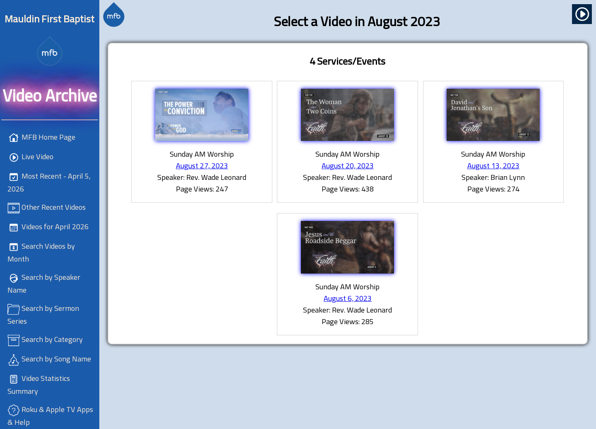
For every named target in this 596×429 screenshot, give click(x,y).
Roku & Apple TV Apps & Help (50, 415)
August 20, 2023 (348, 165)
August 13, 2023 (493, 165)
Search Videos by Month (41, 252)
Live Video (37, 156)
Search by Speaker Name (43, 283)
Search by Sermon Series (43, 314)
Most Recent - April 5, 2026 (49, 182)
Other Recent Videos (54, 207)
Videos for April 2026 (55, 226)
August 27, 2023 (202, 165)
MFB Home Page (48, 137)
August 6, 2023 (348, 298)
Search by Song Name (56, 359)
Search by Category (52, 339)
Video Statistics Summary (38, 384)
